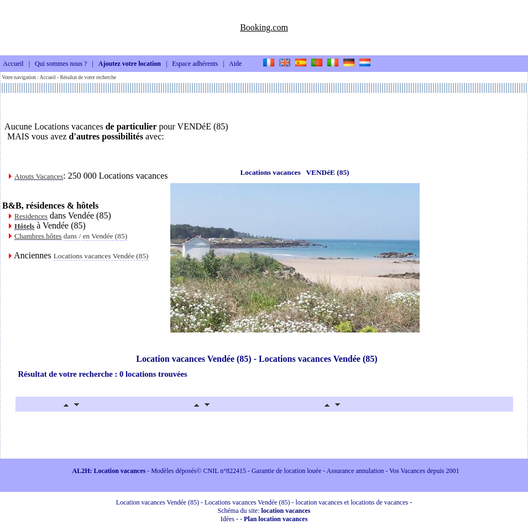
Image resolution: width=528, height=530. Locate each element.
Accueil (13, 64)
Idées (227, 519)
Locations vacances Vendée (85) (101, 256)
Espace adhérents (195, 64)
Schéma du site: (264, 511)
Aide (235, 64)
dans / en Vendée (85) (70, 236)
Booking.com (264, 27)
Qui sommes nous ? (61, 64)
